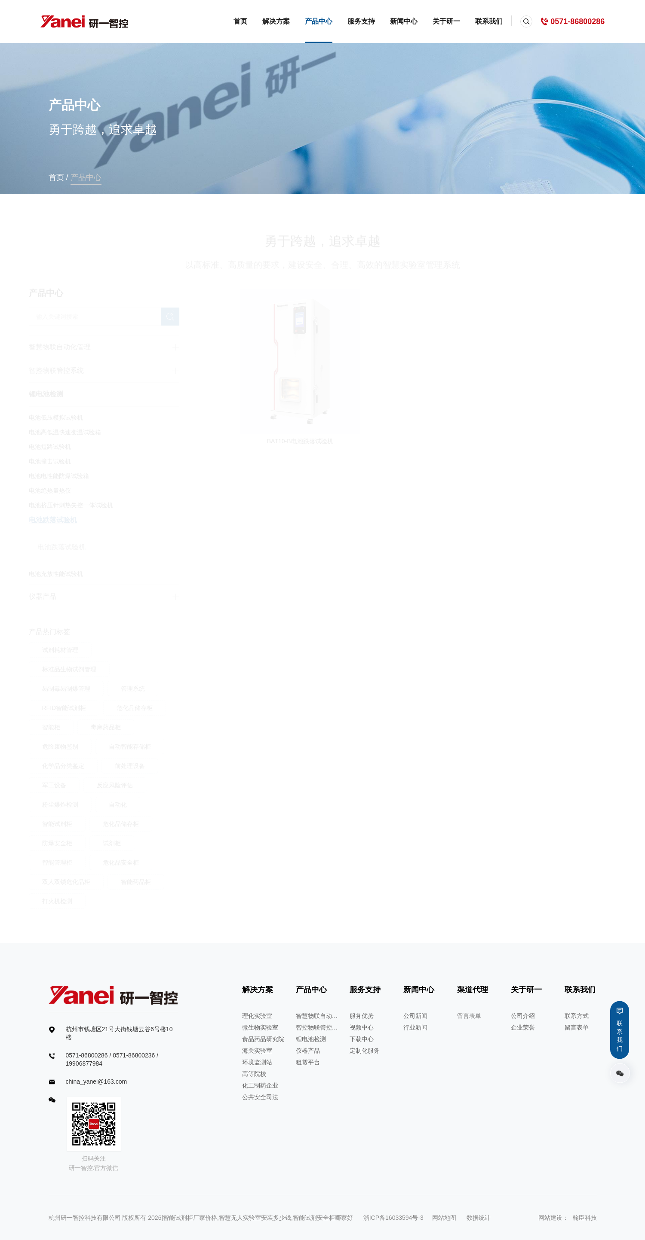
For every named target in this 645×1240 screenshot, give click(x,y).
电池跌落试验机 (70, 546)
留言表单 (469, 1016)
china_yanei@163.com (96, 1081)
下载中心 (362, 1039)
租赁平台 (308, 1062)
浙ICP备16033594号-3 (393, 1217)
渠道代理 (472, 989)
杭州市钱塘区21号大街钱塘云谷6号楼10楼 (119, 1033)
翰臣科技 (585, 1217)
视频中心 (362, 1027)
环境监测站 (257, 1062)
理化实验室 (257, 1016)
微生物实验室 (260, 1027)
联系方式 (577, 1016)
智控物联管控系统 (317, 1027)
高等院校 (254, 1074)
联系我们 (489, 21)
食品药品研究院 (263, 1039)
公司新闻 (415, 1016)
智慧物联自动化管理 (317, 1016)
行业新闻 (415, 1027)
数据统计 (479, 1217)
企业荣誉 (523, 1027)
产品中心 (318, 21)
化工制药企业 (260, 1085)
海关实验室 (257, 1051)
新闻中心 (404, 21)
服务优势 (362, 1016)
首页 (240, 21)
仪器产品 (308, 1051)
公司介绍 (523, 1016)
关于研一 (446, 21)
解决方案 (276, 21)
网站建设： (553, 1217)
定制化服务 (365, 1051)
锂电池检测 (311, 1039)
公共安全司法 (260, 1097)
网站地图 (444, 1217)
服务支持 (361, 21)
